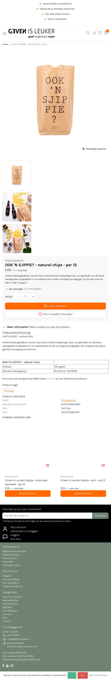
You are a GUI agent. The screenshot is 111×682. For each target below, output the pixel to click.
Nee (82, 675)
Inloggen (6, 575)
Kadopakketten (10, 600)
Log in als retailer (55, 306)
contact (51, 378)
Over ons (7, 614)
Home (5, 44)
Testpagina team (11, 565)
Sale (4, 617)
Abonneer (100, 515)
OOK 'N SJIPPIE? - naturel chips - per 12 (29, 44)
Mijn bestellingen (11, 579)
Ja (72, 675)
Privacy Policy (9, 558)
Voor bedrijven (9, 610)
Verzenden (7, 561)
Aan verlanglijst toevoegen (56, 314)
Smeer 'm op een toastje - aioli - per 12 (82, 480)
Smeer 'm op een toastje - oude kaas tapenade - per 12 (26, 482)
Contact (6, 621)
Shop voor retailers (12, 596)
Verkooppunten (10, 603)
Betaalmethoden (11, 554)
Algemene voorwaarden (14, 551)
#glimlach (7, 607)
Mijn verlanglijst (10, 582)
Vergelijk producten (12, 586)
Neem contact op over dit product (49, 327)
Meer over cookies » (98, 675)
